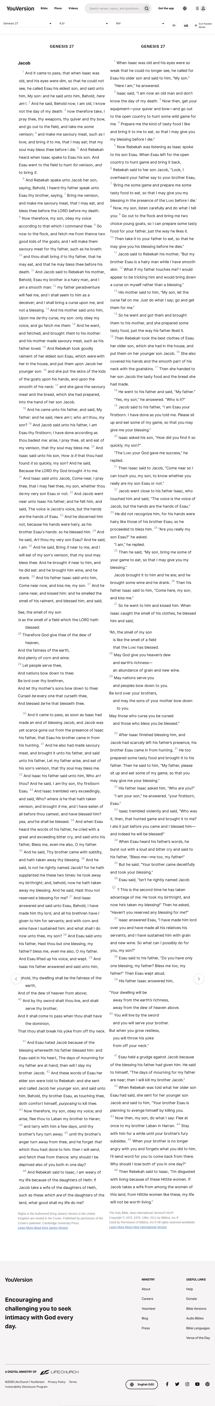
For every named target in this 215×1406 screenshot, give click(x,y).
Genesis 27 (28, 23)
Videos (73, 8)
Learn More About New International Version (138, 1227)
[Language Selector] (185, 8)
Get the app (166, 8)
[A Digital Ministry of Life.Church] (107, 1370)
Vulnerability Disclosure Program (26, 1386)
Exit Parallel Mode (203, 25)
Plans (58, 8)
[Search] (113, 8)
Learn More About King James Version (43, 1227)
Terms (73, 1382)
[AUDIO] (174, 25)
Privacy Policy (57, 1382)
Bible (44, 8)
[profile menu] (200, 8)
